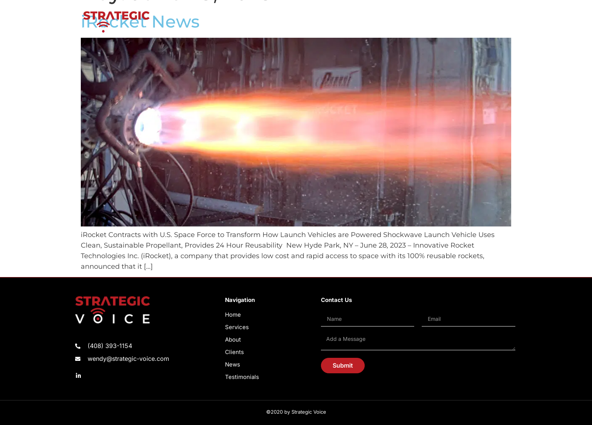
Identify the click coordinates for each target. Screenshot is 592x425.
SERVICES (314, 23)
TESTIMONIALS (434, 23)
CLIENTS (372, 23)
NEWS (399, 23)
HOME (286, 23)
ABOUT (344, 23)
